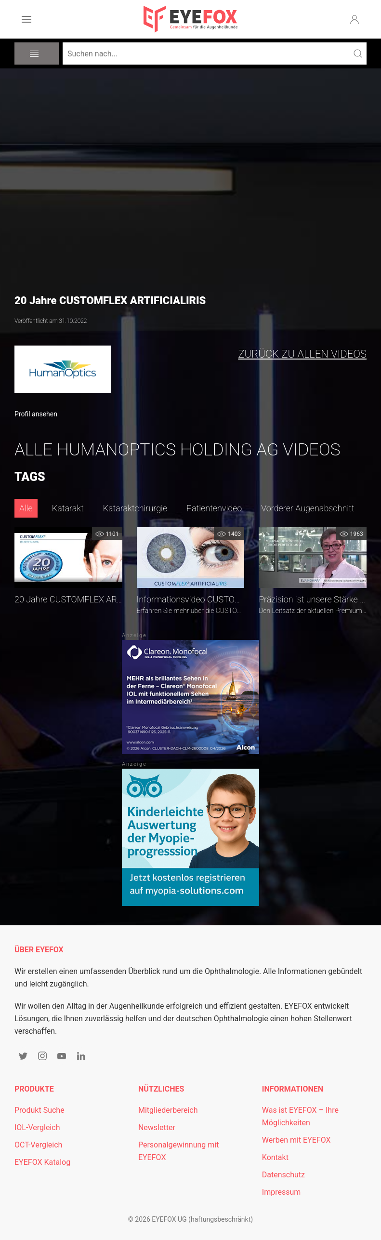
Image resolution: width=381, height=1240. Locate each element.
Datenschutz (283, 1174)
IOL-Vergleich (37, 1127)
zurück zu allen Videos (302, 354)
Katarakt (68, 508)
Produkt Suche (39, 1110)
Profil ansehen (35, 414)
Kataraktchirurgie (135, 508)
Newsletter (156, 1127)
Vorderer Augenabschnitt (307, 508)
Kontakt (275, 1157)
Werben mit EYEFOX (296, 1140)
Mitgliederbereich (168, 1110)
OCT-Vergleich (38, 1144)
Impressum (281, 1192)
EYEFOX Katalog (42, 1162)
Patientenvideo (214, 508)
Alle (26, 508)
